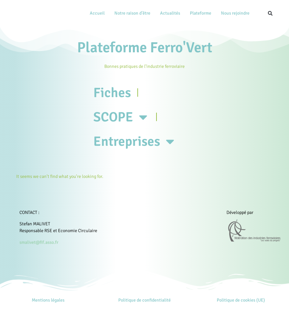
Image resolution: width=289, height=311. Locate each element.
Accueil (97, 13)
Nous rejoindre (235, 13)
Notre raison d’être (132, 13)
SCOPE (124, 119)
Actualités (170, 13)
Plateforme (200, 13)
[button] (270, 13)
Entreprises (138, 145)
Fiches (113, 93)
